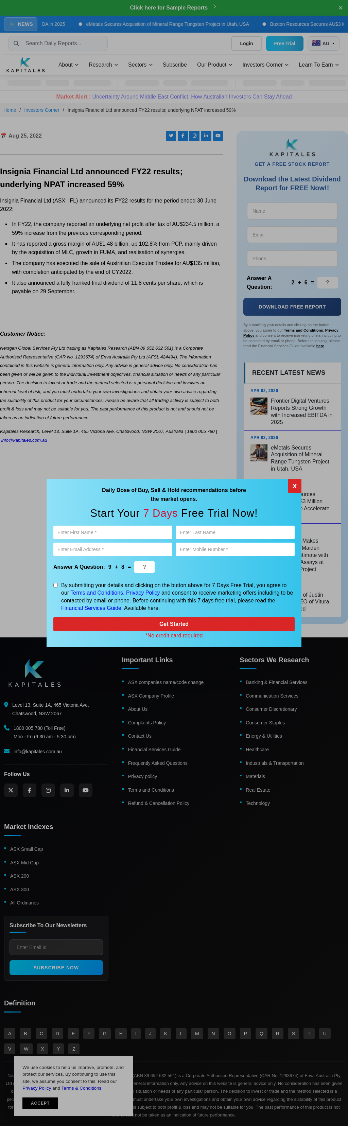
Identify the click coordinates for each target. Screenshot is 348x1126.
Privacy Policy (143, 593)
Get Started (174, 624)
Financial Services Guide (91, 608)
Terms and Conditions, (97, 593)
